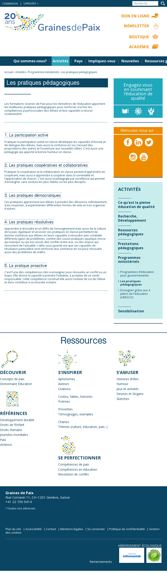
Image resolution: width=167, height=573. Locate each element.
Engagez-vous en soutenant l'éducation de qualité (138, 91)
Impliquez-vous (101, 61)
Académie (139, 46)
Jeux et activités (128, 389)
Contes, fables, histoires (75, 396)
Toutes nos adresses (21, 508)
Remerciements (101, 562)
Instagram (133, 161)
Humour (122, 384)
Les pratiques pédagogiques (79, 72)
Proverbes (65, 409)
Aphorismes (66, 379)
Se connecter (96, 529)
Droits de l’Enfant (12, 425)
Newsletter (136, 25)
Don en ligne (135, 15)
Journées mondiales (14, 435)
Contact (51, 529)
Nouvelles (130, 61)
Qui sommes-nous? (30, 61)
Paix (3, 440)
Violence (6, 444)
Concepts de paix (12, 379)
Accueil (8, 72)
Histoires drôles (128, 379)
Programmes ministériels (43, 72)
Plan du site (13, 529)
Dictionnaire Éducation (16, 384)
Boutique (139, 36)
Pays (78, 61)
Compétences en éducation (77, 469)
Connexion (10, 4)
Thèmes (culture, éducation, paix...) (83, 427)
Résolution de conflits (73, 474)
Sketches (123, 399)
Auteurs (63, 384)
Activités (60, 61)
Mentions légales (71, 529)
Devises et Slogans (130, 394)
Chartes (63, 422)
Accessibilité (33, 529)
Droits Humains (11, 430)
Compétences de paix (73, 464)
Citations (64, 389)
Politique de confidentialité (127, 529)
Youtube (144, 161)
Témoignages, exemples (75, 414)
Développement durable (17, 420)
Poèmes (64, 401)
